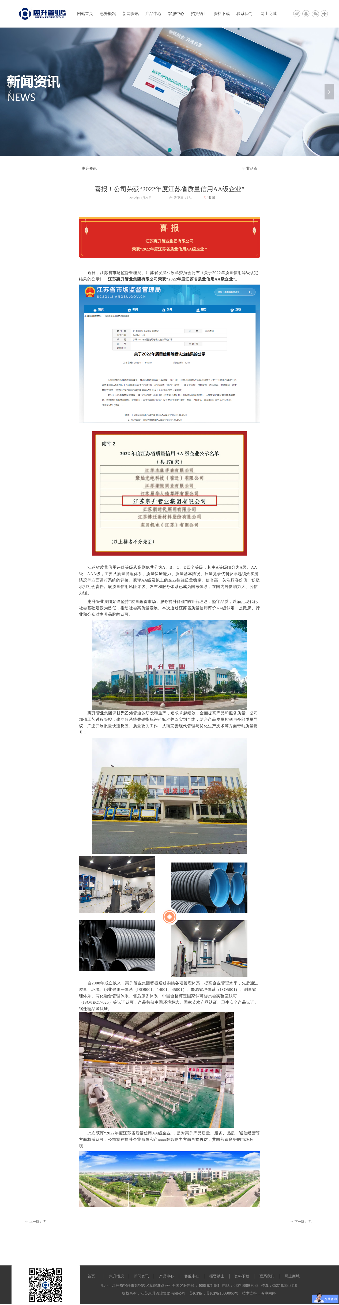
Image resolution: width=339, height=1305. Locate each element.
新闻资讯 (131, 13)
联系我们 (244, 13)
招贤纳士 (199, 13)
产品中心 (153, 13)
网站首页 (85, 13)
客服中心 (176, 13)
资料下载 (222, 13)
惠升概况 (108, 13)
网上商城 (269, 13)
